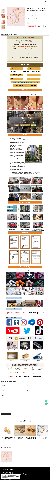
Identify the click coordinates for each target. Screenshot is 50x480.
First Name (3, 385)
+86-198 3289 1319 (13, 473)
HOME (3, 2)
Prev (3, 7)
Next (3, 30)
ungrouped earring (10, 5)
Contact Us (39, 26)
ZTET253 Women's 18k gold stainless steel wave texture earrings (19, 438)
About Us (19, 2)
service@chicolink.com (9, 472)
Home (2, 5)
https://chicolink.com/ (12, 479)
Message (3, 395)
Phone (27, 390)
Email (27, 385)
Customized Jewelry (13, 2)
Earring (5, 5)
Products (6, 2)
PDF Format (45, 26)
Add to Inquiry (31, 26)
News (25, 470)
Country (3, 390)
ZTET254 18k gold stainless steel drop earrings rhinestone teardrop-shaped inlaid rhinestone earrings (7, 438)
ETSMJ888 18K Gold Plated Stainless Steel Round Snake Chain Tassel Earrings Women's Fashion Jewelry (6, 464)
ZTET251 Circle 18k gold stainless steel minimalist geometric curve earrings (43, 438)
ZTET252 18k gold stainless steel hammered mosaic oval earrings (30, 438)
